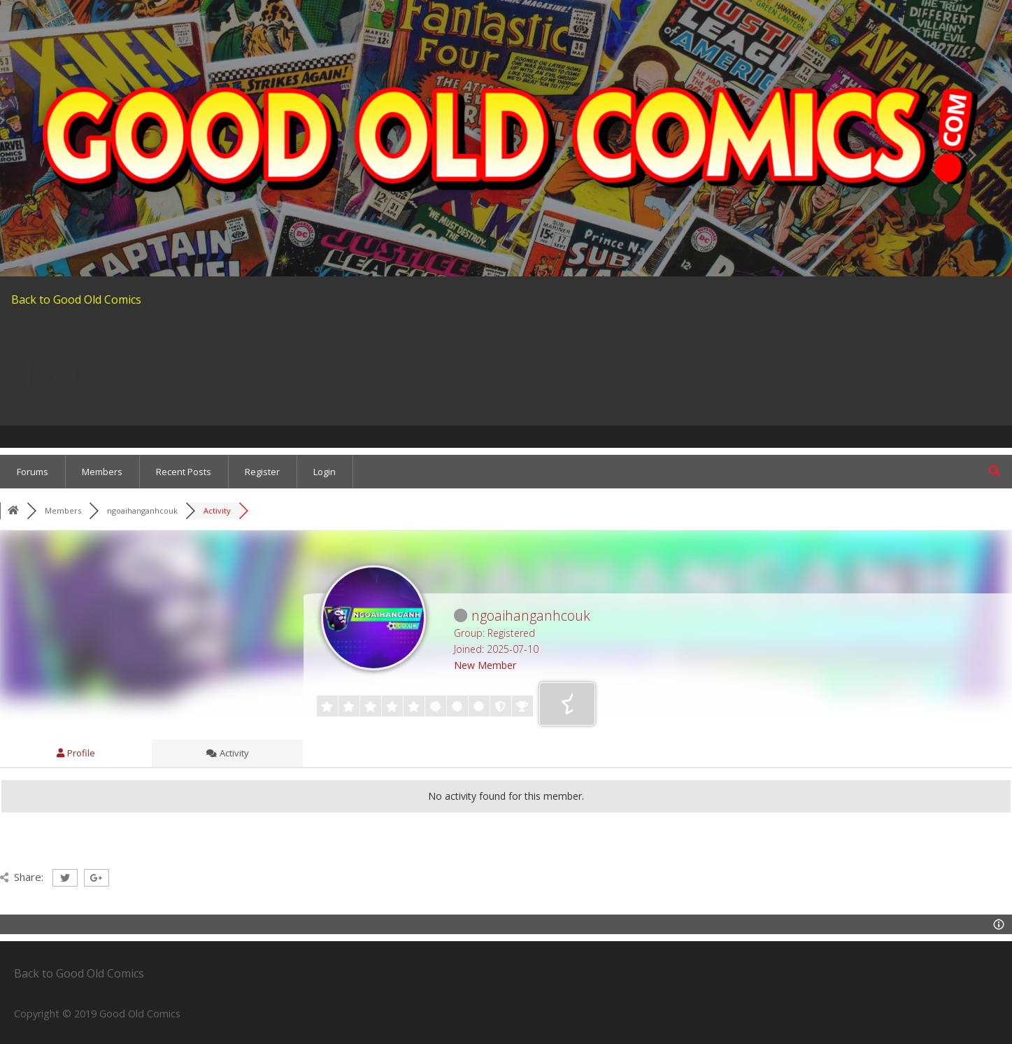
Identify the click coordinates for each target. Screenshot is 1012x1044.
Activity (227, 753)
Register (262, 471)
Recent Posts (183, 471)
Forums (32, 471)
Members (102, 471)
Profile (76, 753)
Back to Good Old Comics (76, 299)
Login (324, 471)
